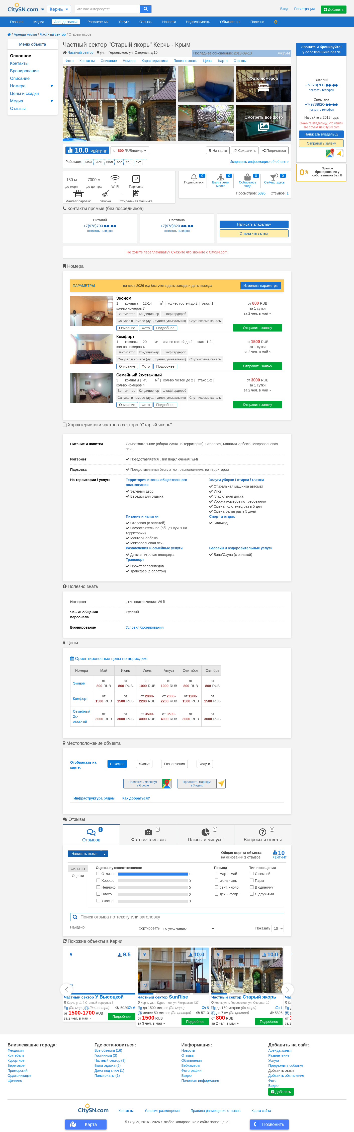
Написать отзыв (84, 854)
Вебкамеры (191, 1065)
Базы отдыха (108, 1065)
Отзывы (145, 22)
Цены (207, 61)
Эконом (79, 683)
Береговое (16, 1065)
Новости (169, 22)
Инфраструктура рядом (94, 798)
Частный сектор (53, 34)
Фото (69, 61)
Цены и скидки (24, 93)
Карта (222, 61)
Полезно (257, 22)
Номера (32, 86)
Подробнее (121, 1017)
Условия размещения (162, 1111)
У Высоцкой (94, 997)
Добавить (333, 10)
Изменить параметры (260, 286)
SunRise (163, 997)
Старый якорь (243, 997)
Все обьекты (108, 1050)
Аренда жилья (65, 22)
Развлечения (98, 22)
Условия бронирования (145, 627)
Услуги (124, 22)
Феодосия (16, 1050)
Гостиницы (106, 1055)
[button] (78, 1018)
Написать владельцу (254, 224)
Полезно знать (185, 61)
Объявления (230, 22)
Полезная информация (200, 1081)
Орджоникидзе (19, 1076)
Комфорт (80, 699)
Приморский (18, 1071)
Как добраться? (136, 798)
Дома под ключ (109, 1071)
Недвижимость (198, 22)
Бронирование (24, 71)
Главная (16, 22)
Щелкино (15, 1081)
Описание (20, 78)
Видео (187, 1076)
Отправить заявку (254, 233)
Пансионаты (107, 1076)
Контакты (19, 63)
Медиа (38, 22)
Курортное (16, 1060)
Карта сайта (261, 1111)
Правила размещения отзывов (215, 1111)
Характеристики (155, 61)
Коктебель (16, 1055)
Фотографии (192, 1071)
